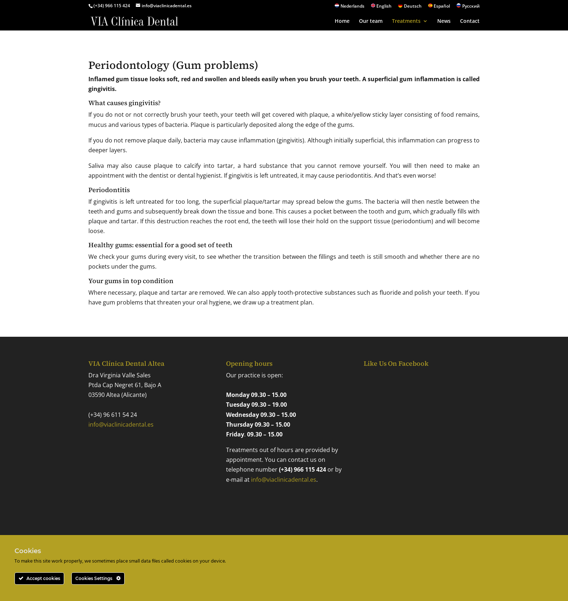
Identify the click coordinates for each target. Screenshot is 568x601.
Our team (371, 21)
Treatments (406, 21)
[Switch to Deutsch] (410, 7)
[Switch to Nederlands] (349, 7)
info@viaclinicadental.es (121, 424)
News (444, 21)
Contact (470, 21)
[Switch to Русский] (468, 7)
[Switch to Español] (439, 7)
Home (342, 21)
